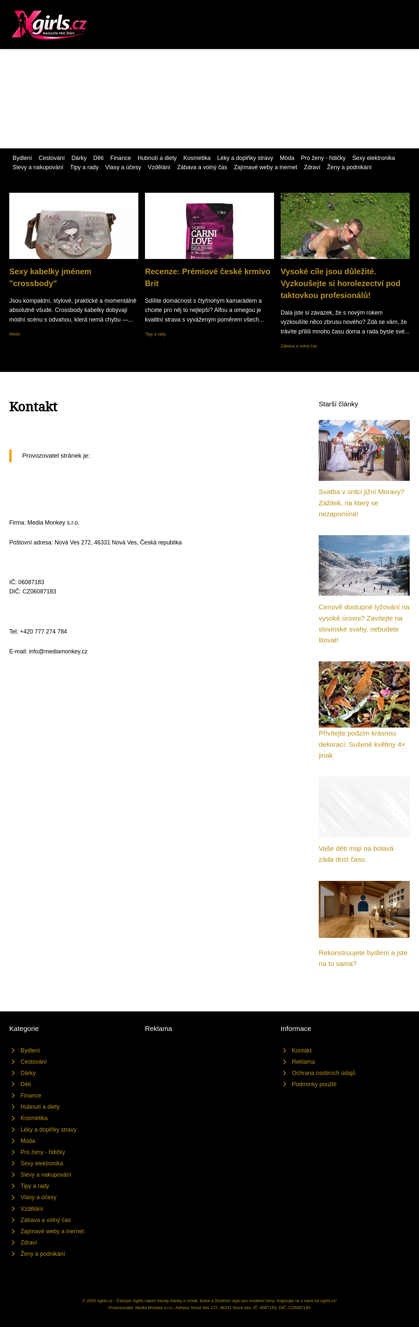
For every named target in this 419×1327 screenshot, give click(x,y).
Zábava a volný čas (202, 167)
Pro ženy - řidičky (323, 158)
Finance (120, 158)
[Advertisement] (209, 98)
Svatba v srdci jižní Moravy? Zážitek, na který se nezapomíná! (361, 503)
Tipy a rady (84, 167)
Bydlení (22, 158)
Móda (287, 158)
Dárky (79, 158)
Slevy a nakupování (38, 167)
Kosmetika (196, 158)
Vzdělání (159, 167)
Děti (98, 158)
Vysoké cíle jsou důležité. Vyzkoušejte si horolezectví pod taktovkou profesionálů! (340, 283)
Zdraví (312, 167)
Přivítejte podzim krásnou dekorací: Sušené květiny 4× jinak (362, 744)
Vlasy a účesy (123, 167)
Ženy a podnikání (349, 167)
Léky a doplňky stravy (245, 158)
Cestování (52, 158)
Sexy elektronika (373, 158)
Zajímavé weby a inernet (266, 167)
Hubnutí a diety (157, 158)
